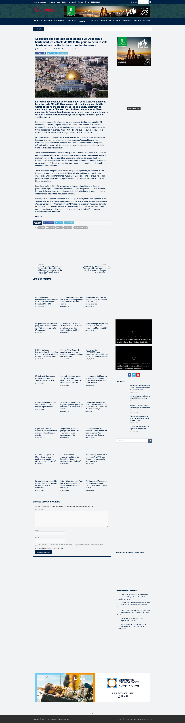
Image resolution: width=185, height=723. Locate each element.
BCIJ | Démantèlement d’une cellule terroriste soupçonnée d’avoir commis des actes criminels (71, 300)
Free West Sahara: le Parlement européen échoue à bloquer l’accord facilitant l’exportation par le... (133, 597)
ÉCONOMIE (71, 21)
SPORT (136, 21)
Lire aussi (72, 2)
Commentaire (40, 509)
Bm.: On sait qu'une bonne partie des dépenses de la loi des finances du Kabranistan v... (131, 626)
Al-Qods (41, 227)
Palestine (68, 227)
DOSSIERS (126, 21)
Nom (37, 530)
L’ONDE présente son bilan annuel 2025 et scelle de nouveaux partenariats (45, 404)
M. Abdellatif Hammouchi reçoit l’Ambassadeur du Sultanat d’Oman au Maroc (45, 378)
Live (58, 2)
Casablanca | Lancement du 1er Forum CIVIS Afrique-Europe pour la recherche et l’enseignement (96, 458)
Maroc (59, 227)
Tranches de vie (83, 2)
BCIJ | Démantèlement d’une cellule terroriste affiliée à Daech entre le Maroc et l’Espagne (71, 484)
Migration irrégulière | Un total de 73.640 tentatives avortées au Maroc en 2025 (97, 326)
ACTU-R (37, 21)
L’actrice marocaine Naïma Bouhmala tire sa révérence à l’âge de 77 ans (139, 418)
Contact (52, 2)
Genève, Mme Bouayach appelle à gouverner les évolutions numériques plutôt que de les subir (71, 353)
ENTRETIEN (113, 21)
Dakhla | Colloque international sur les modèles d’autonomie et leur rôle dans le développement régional (46, 353)
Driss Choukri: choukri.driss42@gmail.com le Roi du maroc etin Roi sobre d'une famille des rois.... (133, 613)
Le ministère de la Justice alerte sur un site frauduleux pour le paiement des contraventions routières (71, 327)
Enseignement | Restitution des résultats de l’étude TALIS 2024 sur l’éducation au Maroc (96, 484)
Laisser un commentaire (81, 49)
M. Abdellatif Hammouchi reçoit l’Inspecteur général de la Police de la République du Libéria (71, 405)
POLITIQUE (58, 21)
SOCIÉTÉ (81, 21)
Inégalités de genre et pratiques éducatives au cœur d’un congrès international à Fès (69, 432)
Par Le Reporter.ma (43, 49)
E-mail (37, 537)
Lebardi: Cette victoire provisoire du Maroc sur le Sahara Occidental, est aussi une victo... (133, 605)
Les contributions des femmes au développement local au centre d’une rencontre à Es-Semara (96, 432)
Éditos (64, 2)
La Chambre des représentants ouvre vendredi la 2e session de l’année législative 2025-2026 (46, 300)
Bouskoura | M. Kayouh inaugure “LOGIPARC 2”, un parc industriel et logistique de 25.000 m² (76, 29)
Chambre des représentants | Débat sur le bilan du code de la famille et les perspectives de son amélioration (94, 268)
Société (67, 49)
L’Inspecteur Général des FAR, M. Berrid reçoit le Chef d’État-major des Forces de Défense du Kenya (97, 405)
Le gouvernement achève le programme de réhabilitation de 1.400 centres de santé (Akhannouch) (46, 327)
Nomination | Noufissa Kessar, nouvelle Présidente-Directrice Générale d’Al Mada (140, 388)
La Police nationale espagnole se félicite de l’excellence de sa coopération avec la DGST (70, 458)
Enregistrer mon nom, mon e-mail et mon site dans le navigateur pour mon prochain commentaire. (71, 545)
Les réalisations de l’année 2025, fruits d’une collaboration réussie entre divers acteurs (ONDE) (70, 379)
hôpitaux (50, 227)
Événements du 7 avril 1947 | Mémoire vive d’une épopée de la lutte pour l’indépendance (97, 300)
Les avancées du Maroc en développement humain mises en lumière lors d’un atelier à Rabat (96, 379)
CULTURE (92, 21)
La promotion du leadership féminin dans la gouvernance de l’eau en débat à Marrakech (46, 484)
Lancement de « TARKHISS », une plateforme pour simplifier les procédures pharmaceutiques (97, 353)
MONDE (103, 21)
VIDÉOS (146, 21)
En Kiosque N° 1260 (133, 108)
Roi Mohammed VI (81, 227)
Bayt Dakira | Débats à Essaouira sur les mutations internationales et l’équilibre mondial (46, 432)
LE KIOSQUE (95, 2)
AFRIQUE (47, 21)
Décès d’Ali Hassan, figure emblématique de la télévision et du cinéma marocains (140, 408)
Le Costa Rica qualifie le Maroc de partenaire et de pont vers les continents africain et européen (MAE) (45, 458)
